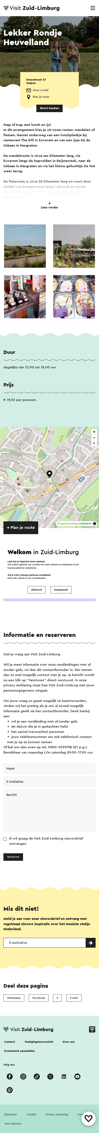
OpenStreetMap (69, 523)
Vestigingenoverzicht (39, 1042)
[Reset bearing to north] (94, 443)
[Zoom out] (94, 438)
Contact (9, 1042)
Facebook (38, 998)
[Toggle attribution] (94, 523)
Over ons (69, 1042)
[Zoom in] (94, 432)
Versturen (13, 857)
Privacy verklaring (57, 1114)
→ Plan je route (21, 528)
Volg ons (9, 1064)
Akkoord (36, 589)
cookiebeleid (38, 578)
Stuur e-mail (40, 90)
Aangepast (61, 589)
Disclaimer (10, 1114)
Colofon (31, 1114)
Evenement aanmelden (19, 1051)
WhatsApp (14, 998)
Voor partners (13, 1123)
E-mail (74, 998)
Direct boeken (49, 108)
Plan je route (41, 97)
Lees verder (49, 205)
